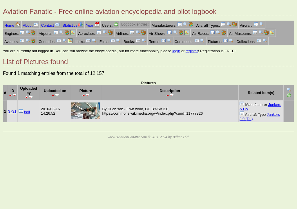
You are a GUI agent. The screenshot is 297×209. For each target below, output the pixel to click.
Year (92, 25)
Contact (50, 25)
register (192, 51)
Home (12, 25)
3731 (12, 111)
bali (27, 112)
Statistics (72, 25)
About (30, 25)
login (176, 51)
